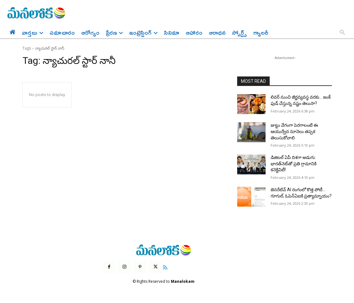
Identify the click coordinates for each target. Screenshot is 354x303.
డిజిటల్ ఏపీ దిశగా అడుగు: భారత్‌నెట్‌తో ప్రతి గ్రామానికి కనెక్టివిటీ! (293, 163)
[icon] (165, 266)
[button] (342, 32)
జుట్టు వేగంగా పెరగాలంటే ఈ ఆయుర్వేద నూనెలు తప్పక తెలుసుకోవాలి (294, 131)
